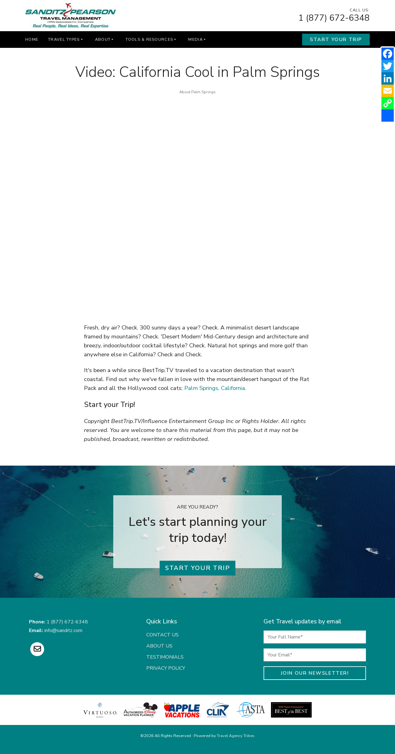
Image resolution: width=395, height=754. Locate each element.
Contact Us (162, 634)
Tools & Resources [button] (149, 39)
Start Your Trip (336, 39)
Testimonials (165, 657)
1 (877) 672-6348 (334, 18)
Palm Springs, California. (215, 388)
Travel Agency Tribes (236, 736)
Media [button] (195, 39)
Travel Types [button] (64, 39)
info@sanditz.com (63, 630)
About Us (159, 646)
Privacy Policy (165, 668)
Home (31, 39)
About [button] (102, 39)
